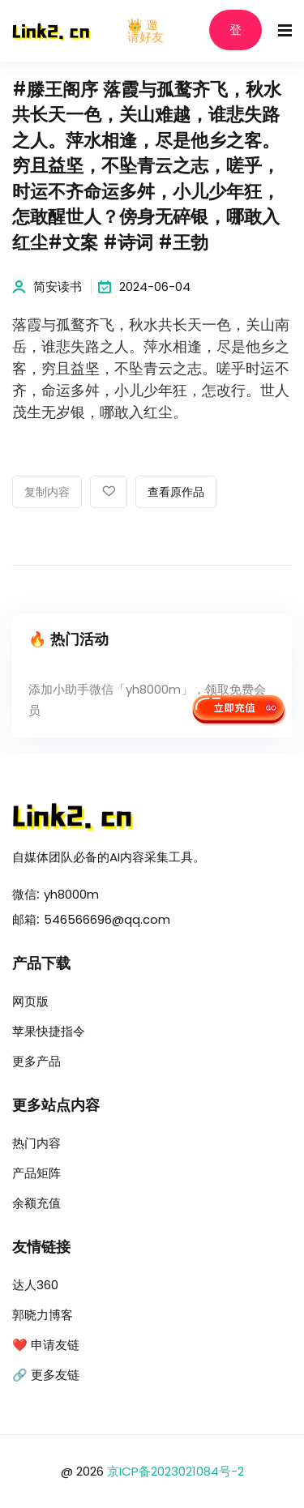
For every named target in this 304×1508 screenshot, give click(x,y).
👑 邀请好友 (145, 31)
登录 (235, 36)
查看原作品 (176, 492)
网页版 (30, 1001)
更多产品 (36, 1061)
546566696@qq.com (107, 919)
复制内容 (47, 492)
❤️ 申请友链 (45, 1344)
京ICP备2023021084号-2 (175, 1471)
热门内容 (36, 1142)
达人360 (35, 1284)
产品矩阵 (36, 1172)
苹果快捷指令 (48, 1031)
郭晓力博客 (42, 1314)
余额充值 (36, 1202)
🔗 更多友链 (45, 1374)
